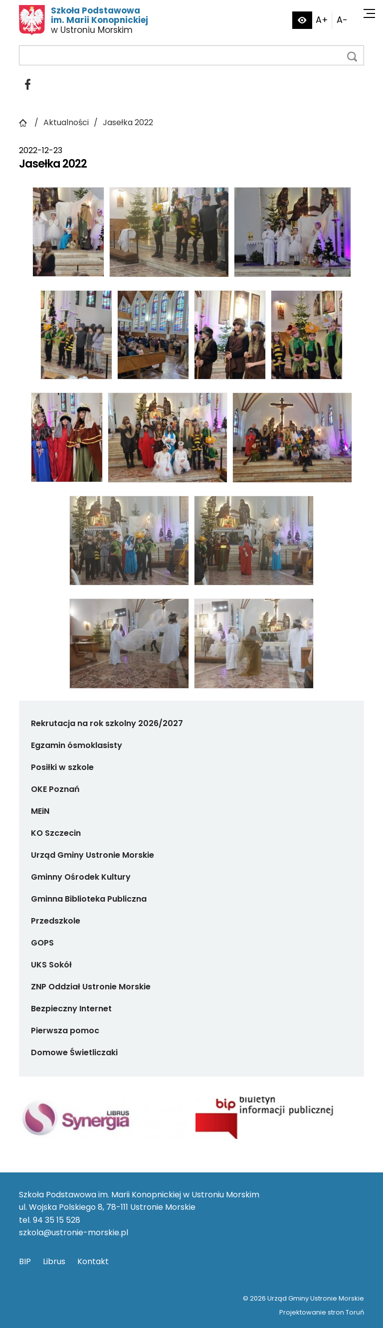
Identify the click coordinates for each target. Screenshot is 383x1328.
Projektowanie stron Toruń (321, 1312)
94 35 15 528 (56, 1220)
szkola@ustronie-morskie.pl (73, 1232)
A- (342, 20)
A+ (322, 20)
